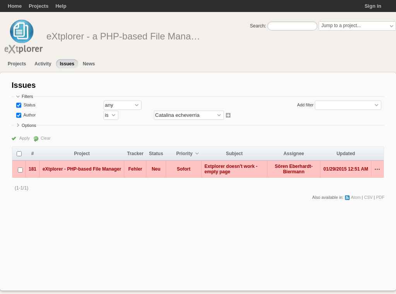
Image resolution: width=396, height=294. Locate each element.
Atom (355, 197)
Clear (46, 138)
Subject (234, 153)
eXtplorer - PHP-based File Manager (82, 169)
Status (29, 105)
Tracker (135, 153)
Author (29, 115)
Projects (38, 6)
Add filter (305, 105)
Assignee (293, 153)
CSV (368, 197)
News (89, 64)
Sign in (373, 6)
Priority (184, 153)
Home (15, 6)
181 (32, 169)
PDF (380, 197)
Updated (345, 153)
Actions (377, 169)
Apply (24, 138)
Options (29, 125)
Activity (42, 64)
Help (60, 6)
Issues (67, 64)
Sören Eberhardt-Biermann (294, 169)
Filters (27, 96)
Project (82, 153)
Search (257, 26)
